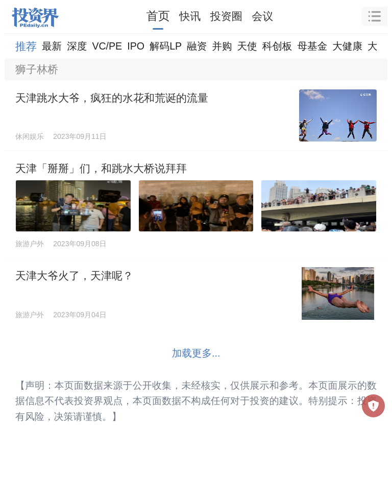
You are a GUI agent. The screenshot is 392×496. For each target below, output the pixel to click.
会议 (262, 16)
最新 (52, 46)
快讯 (190, 16)
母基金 (312, 46)
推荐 (26, 46)
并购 (222, 46)
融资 (197, 46)
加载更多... (196, 353)
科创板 (277, 46)
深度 (77, 46)
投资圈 (226, 16)
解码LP (166, 46)
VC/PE (107, 46)
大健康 (347, 46)
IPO (135, 46)
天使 (247, 46)
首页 (158, 15)
